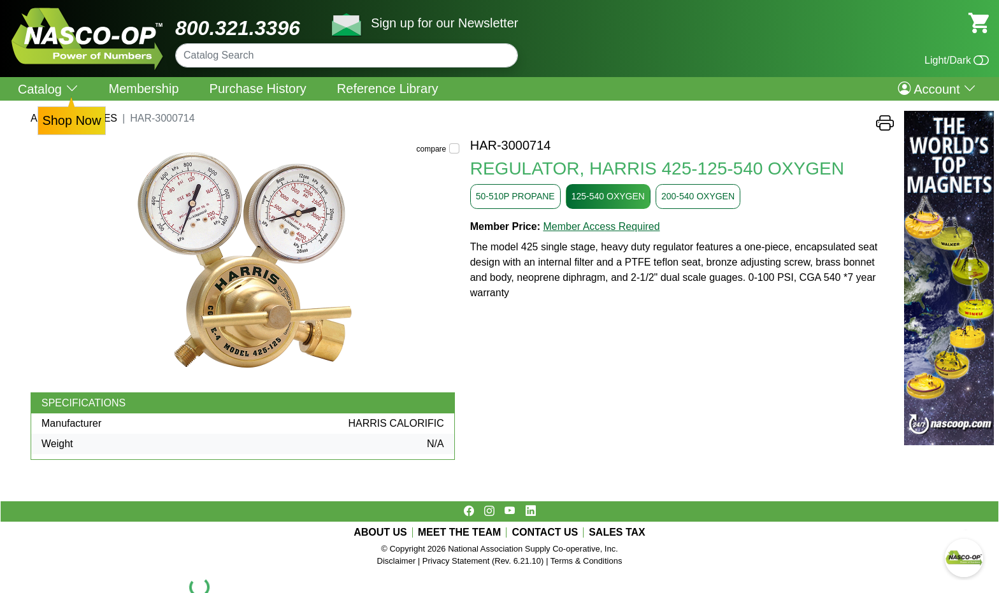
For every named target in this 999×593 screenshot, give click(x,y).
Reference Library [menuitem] (387, 88)
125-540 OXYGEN (608, 196)
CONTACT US (545, 532)
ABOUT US (380, 532)
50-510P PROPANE (515, 196)
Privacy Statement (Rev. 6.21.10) (483, 561)
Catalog (48, 89)
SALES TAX (617, 532)
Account (937, 88)
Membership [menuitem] (144, 88)
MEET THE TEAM (459, 532)
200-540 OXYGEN (698, 196)
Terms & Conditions (586, 561)
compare (432, 149)
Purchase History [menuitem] (258, 88)
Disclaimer (396, 561)
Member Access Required (601, 226)
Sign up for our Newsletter (444, 23)
